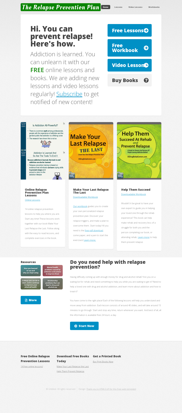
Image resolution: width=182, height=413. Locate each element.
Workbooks (154, 7)
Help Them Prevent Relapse (70, 371)
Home (105, 7)
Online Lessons (32, 199)
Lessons (118, 7)
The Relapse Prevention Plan (60, 7)
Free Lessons (128, 30)
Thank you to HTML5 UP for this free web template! (111, 388)
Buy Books (125, 80)
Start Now (86, 326)
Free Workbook (125, 47)
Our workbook (80, 206)
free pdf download (94, 230)
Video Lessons (135, 7)
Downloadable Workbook (85, 197)
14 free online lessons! (32, 366)
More (33, 300)
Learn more (143, 237)
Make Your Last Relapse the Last (73, 366)
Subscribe (69, 94)
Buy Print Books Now (103, 361)
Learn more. (90, 240)
